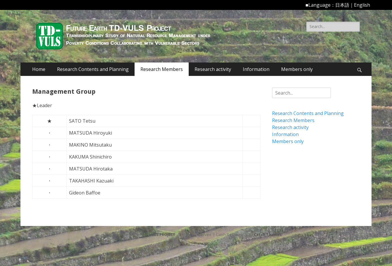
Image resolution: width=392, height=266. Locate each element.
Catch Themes (268, 234)
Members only (297, 69)
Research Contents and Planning (93, 69)
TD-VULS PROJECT (159, 234)
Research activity (213, 69)
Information (256, 69)
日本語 (342, 5)
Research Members (161, 69)
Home (38, 69)
